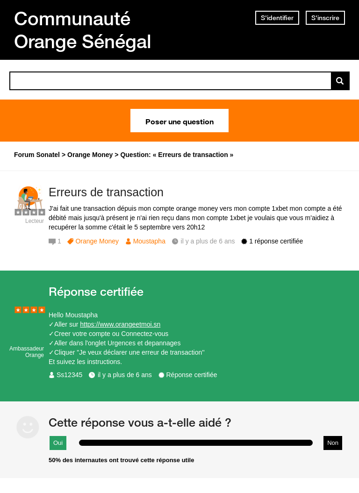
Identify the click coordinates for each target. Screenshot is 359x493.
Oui (58, 442)
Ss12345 (69, 375)
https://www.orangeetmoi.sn (120, 324)
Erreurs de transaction (106, 192)
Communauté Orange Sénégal (82, 30)
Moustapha (149, 241)
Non (332, 442)
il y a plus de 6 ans (125, 375)
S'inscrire (325, 18)
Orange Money (97, 241)
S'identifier (277, 18)
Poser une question (179, 121)
